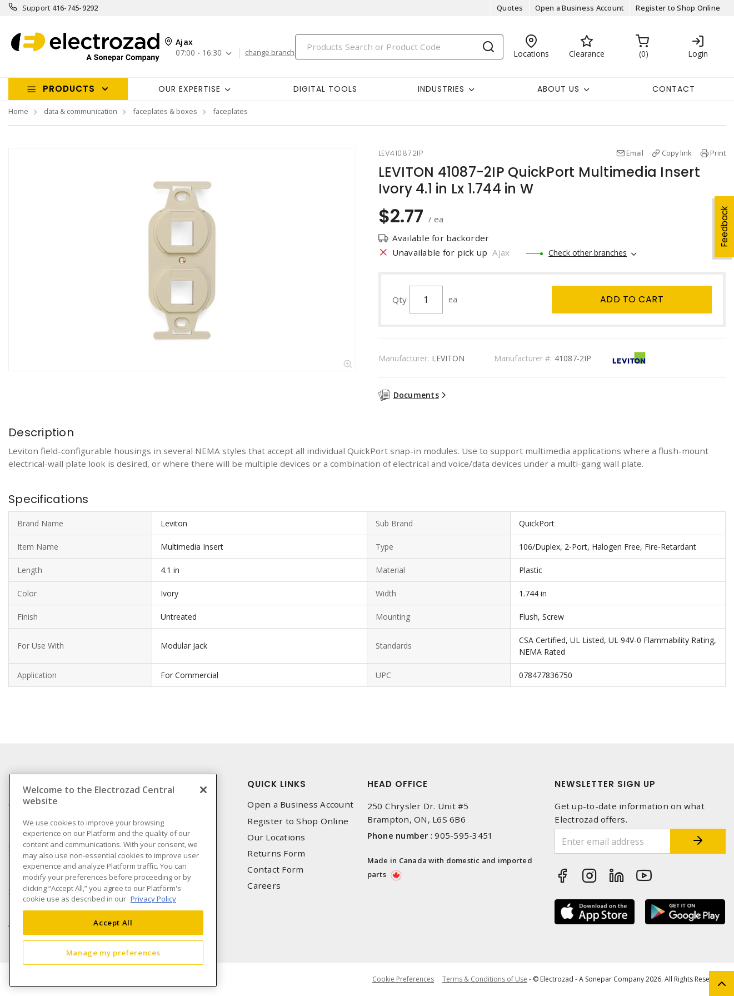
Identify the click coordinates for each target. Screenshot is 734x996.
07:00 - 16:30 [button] (199, 53)
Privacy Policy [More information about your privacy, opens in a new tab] (153, 899)
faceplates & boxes (165, 111)
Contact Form (275, 869)
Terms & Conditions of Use (484, 979)
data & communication (80, 111)
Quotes (510, 8)
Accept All (113, 923)
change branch (269, 52)
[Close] (203, 790)
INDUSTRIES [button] (441, 88)
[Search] (399, 46)
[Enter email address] (613, 841)
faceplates (230, 111)
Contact (673, 88)
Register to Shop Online (678, 8)
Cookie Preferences (403, 979)
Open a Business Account (580, 8)
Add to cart (632, 299)
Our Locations (276, 837)
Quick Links (276, 784)
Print (718, 153)
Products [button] (69, 88)
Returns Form (276, 853)
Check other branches (587, 252)
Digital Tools (325, 88)
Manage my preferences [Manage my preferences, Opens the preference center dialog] (113, 953)
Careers (264, 885)
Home (18, 111)
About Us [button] (558, 88)
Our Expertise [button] (189, 88)
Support (36, 8)
